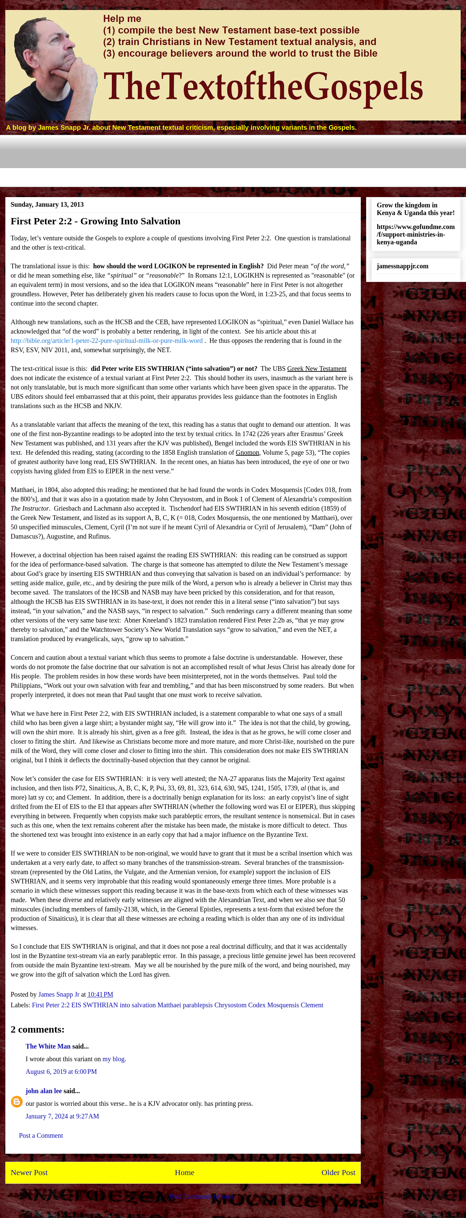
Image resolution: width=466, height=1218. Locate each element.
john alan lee (44, 1091)
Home (184, 1172)
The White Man (48, 1046)
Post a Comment (41, 1135)
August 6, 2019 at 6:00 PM (61, 1071)
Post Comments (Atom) (201, 1196)
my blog (113, 1059)
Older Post (338, 1172)
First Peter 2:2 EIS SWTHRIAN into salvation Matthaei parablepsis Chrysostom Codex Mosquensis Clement (177, 1005)
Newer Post (29, 1172)
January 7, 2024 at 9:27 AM (62, 1116)
